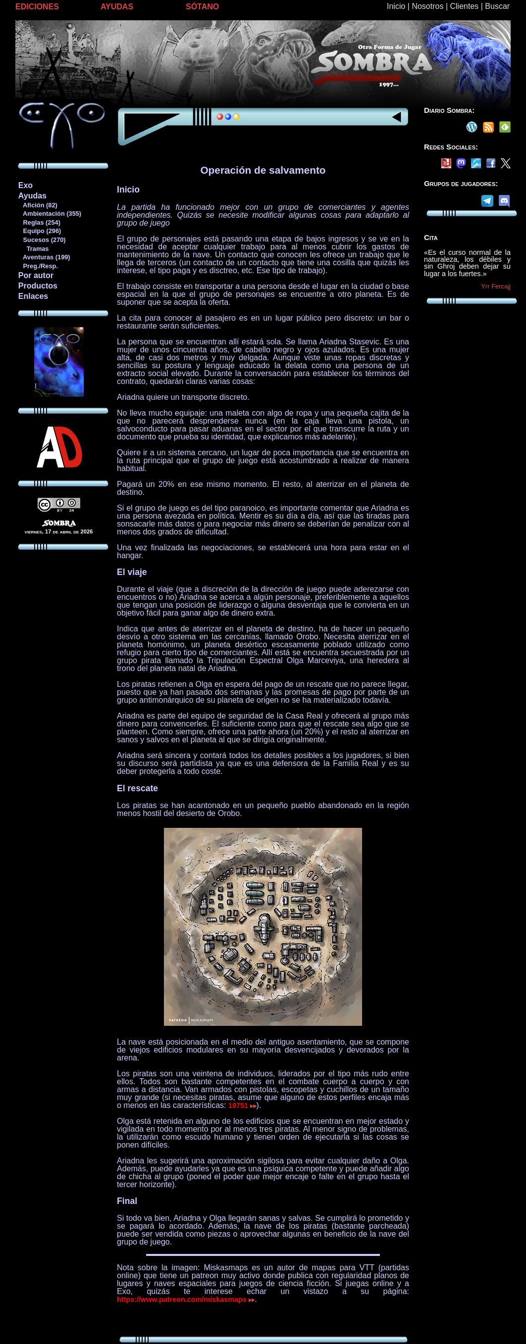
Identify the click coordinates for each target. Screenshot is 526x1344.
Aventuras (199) (44, 257)
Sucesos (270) (42, 239)
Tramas (33, 248)
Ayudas (32, 196)
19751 (242, 1105)
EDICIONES (37, 6)
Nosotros (427, 6)
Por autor (35, 275)
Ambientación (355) (49, 213)
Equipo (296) (39, 231)
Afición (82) (37, 205)
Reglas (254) (39, 222)
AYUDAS (117, 6)
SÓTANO (202, 6)
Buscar (497, 6)
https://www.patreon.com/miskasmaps (186, 1299)
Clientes (464, 6)
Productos (37, 286)
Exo (25, 185)
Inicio (396, 6)
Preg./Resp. (38, 266)
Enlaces (33, 296)
